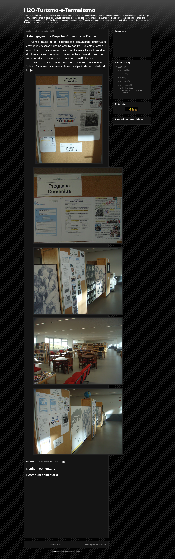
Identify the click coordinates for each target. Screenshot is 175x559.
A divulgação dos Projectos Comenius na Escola (131, 90)
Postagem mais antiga (95, 545)
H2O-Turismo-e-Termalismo (59, 10)
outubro (123, 81)
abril (122, 74)
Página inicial (55, 545)
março (123, 70)
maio (122, 77)
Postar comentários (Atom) (69, 552)
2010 (120, 67)
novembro (124, 85)
